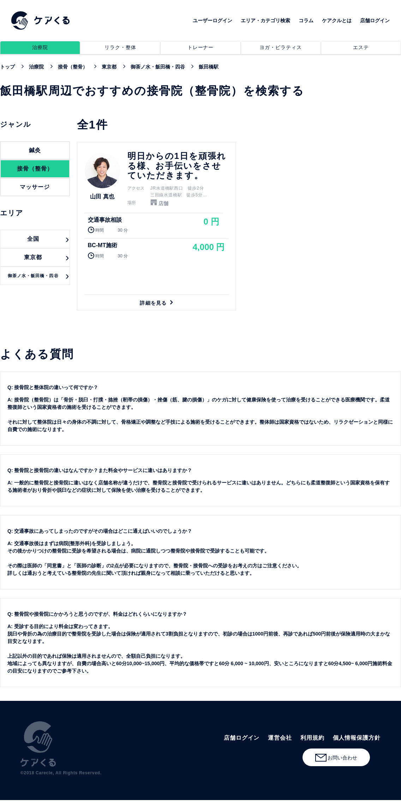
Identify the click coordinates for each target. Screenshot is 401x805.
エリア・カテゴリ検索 (265, 20)
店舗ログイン (375, 20)
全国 (33, 239)
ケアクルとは (337, 20)
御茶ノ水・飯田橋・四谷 (33, 275)
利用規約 (312, 738)
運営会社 (280, 738)
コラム (306, 20)
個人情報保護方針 (357, 738)
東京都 (33, 257)
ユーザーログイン (212, 20)
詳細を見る (156, 226)
